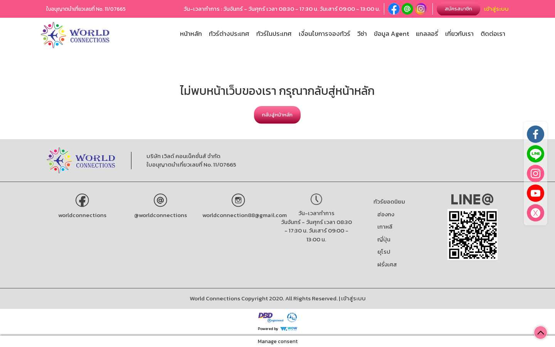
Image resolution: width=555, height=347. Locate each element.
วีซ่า (362, 34)
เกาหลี (384, 226)
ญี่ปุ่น (383, 239)
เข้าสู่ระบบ (496, 8)
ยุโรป (383, 251)
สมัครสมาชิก (458, 8)
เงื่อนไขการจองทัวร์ (324, 34)
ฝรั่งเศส (387, 264)
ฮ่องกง (385, 214)
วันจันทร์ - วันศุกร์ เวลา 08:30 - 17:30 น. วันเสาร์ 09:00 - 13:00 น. (316, 230)
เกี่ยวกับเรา (459, 34)
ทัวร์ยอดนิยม (389, 201)
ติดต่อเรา (493, 34)
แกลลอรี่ (427, 34)
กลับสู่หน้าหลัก (277, 114)
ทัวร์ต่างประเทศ (229, 34)
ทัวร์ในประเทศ (274, 34)
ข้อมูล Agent (391, 34)
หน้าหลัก (191, 34)
